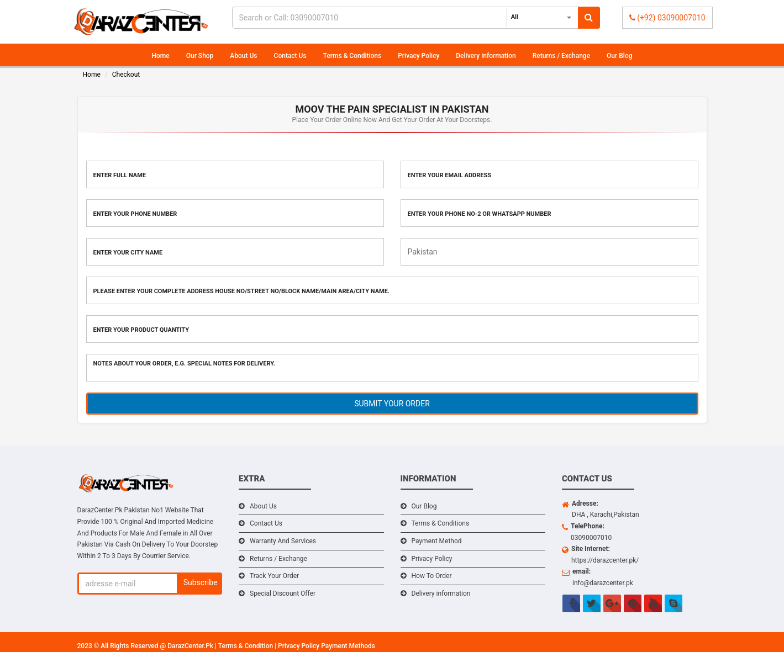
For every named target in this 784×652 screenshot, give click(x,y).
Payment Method (437, 541)
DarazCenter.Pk (191, 646)
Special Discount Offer (282, 593)
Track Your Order (274, 576)
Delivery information (485, 56)
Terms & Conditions (352, 56)
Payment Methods (348, 646)
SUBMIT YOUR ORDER (392, 403)
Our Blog (619, 56)
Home (161, 56)
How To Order (432, 576)
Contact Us (290, 56)
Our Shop (200, 56)
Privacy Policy (418, 56)
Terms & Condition (246, 646)
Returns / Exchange (561, 56)
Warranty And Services (283, 541)
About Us (243, 56)
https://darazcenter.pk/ (605, 560)
